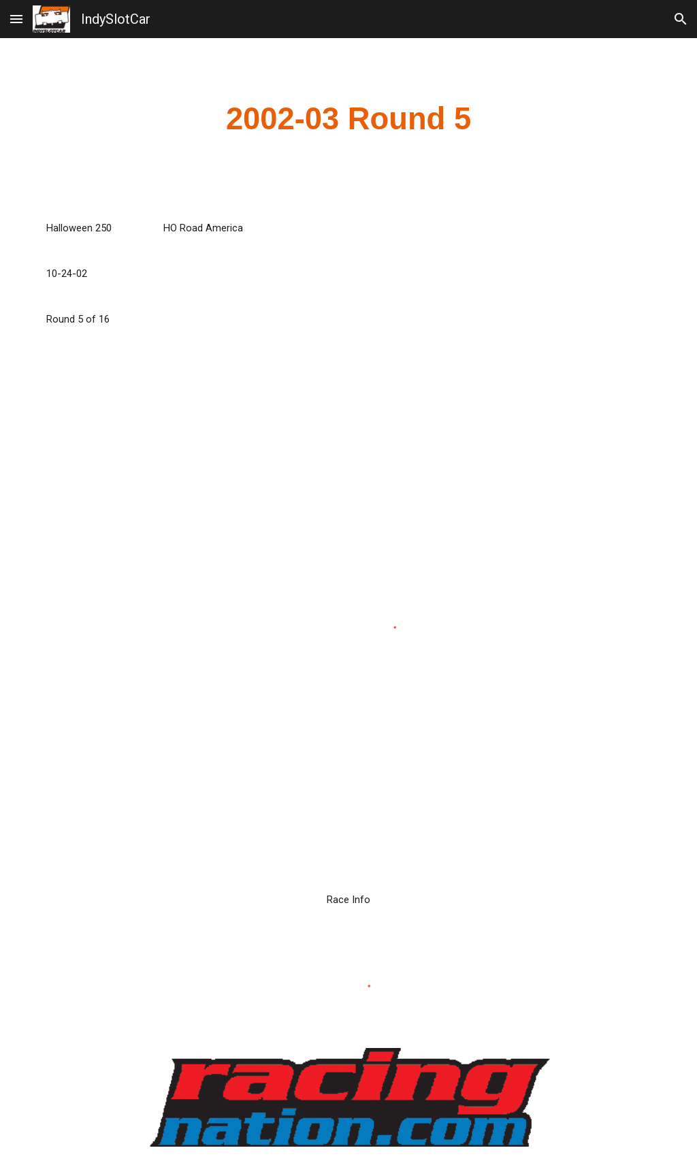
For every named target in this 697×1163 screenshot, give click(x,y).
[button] (16, 18)
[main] (349, 119)
